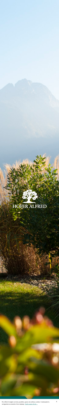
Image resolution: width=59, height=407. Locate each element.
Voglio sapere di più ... (31, 404)
